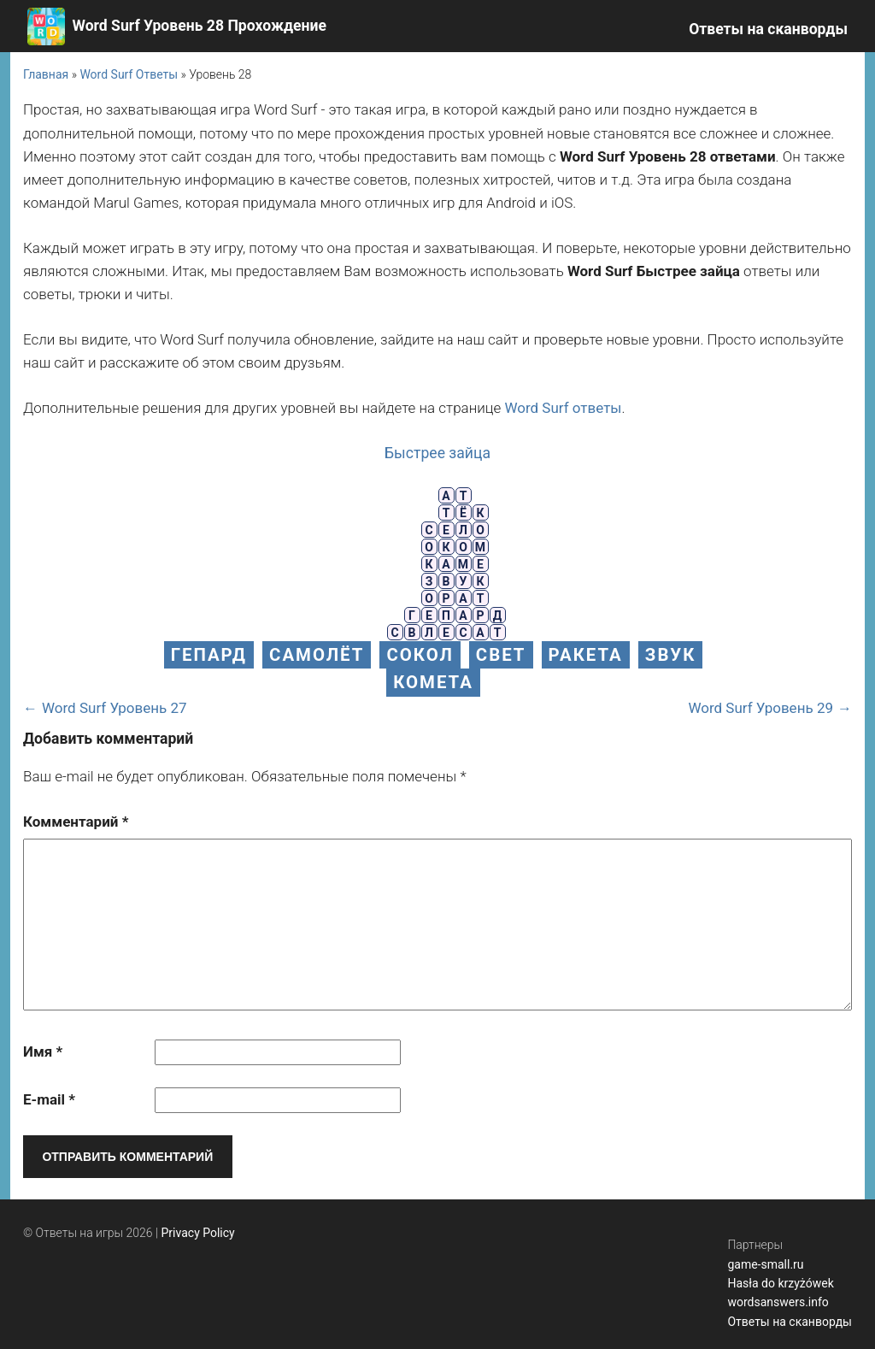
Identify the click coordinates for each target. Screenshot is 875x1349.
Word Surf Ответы (128, 74)
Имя (42, 1051)
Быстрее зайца (437, 453)
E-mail (49, 1099)
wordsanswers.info (777, 1302)
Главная (45, 74)
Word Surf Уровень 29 (760, 707)
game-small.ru (765, 1264)
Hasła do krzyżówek (780, 1283)
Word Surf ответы (562, 407)
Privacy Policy (198, 1233)
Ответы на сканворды (768, 29)
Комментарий (75, 821)
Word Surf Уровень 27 (114, 707)
